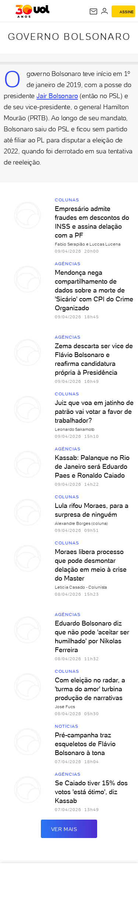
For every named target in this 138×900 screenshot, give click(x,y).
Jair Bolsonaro (57, 96)
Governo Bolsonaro (69, 36)
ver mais (69, 828)
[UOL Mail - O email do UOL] (93, 11)
